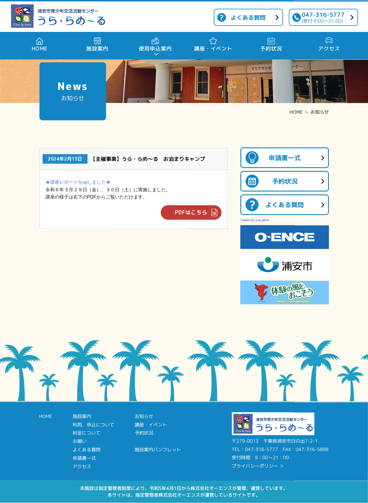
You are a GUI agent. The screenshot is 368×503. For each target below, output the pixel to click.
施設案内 (82, 416)
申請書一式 (285, 157)
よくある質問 (248, 17)
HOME (296, 112)
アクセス (82, 466)
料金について (86, 433)
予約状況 (284, 181)
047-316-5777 (323, 17)
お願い (80, 441)
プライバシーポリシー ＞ (258, 466)
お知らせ (319, 112)
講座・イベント (151, 424)
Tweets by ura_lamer (255, 220)
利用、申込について (93, 424)
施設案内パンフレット (158, 449)
